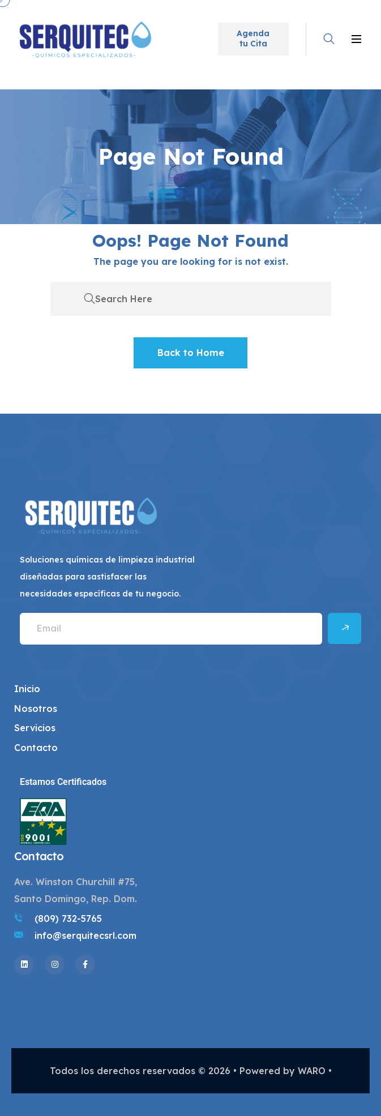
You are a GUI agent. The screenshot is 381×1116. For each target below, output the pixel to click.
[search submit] (89, 299)
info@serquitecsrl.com (85, 935)
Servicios (34, 727)
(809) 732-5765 (68, 918)
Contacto (36, 747)
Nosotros (35, 708)
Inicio (27, 688)
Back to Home (190, 352)
